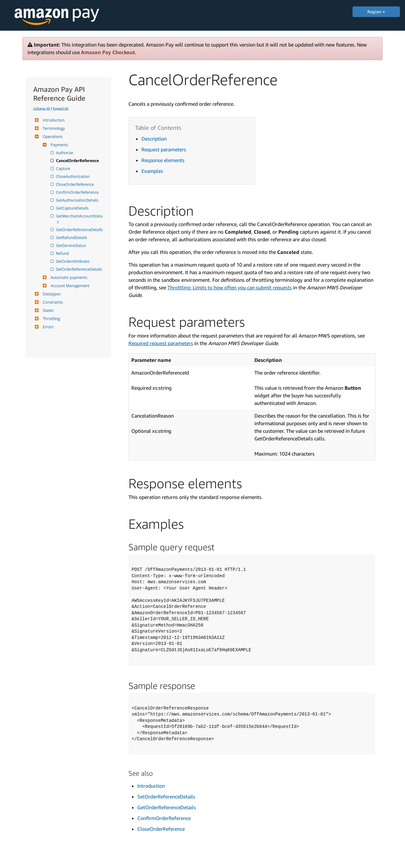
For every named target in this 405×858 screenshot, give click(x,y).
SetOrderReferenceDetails (79, 269)
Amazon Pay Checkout (108, 52)
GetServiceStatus (71, 245)
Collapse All (41, 108)
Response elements (162, 160)
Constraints (52, 302)
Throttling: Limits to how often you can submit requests (229, 287)
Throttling (50, 318)
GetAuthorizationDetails (77, 200)
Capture (63, 168)
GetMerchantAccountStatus (80, 218)
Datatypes (50, 294)
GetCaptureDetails (73, 208)
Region (376, 11)
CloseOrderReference (75, 184)
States (47, 310)
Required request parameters (160, 343)
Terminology (53, 128)
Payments (58, 145)
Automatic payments (68, 277)
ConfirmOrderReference (78, 192)
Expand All (60, 108)
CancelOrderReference (78, 160)
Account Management (69, 285)
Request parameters (163, 149)
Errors (47, 327)
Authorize (65, 152)
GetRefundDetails (72, 237)
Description (154, 139)
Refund (63, 253)
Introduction (53, 120)
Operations (52, 136)
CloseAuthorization (73, 176)
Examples (152, 171)
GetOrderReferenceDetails (80, 229)
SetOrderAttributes (73, 261)
